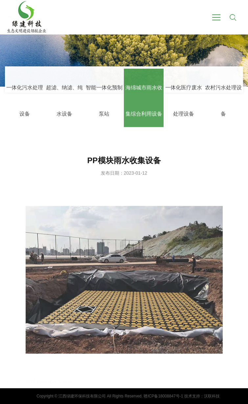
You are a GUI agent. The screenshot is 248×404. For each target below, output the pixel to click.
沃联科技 (212, 396)
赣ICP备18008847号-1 (163, 396)
